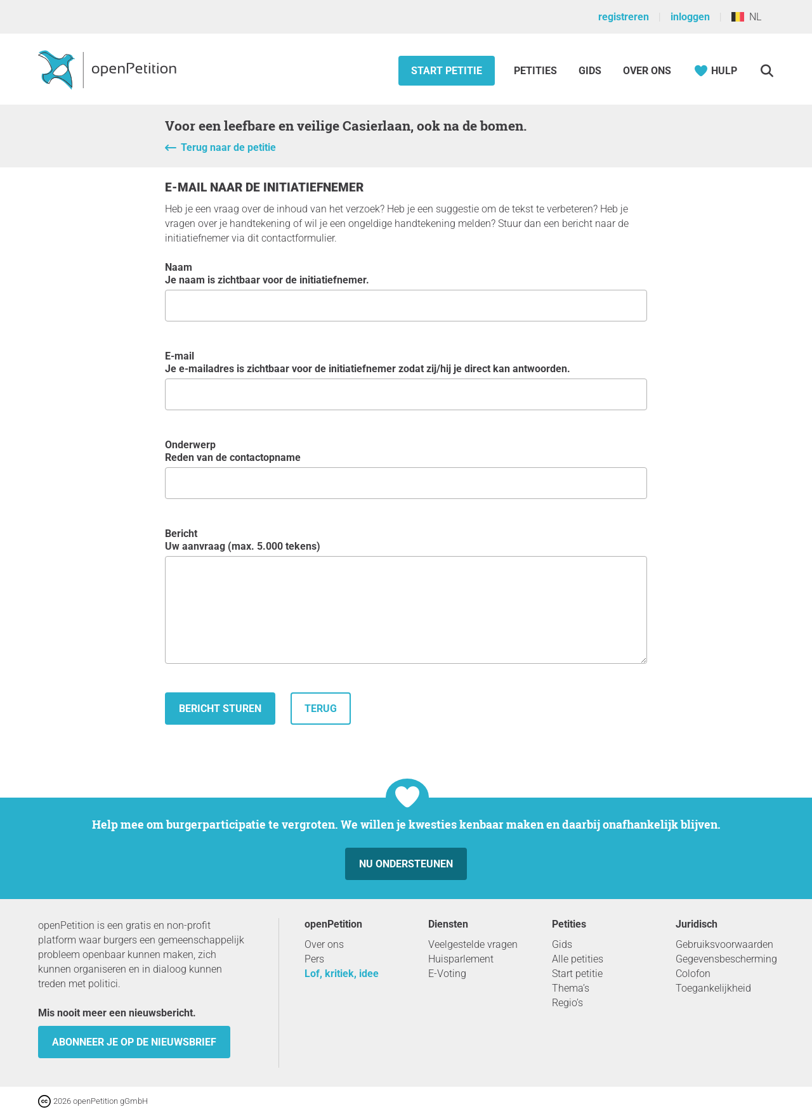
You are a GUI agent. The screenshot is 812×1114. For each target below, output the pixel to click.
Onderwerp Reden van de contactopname (406, 469)
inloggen (690, 17)
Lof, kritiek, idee (341, 974)
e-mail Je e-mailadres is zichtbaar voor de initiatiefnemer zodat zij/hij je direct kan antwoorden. (406, 380)
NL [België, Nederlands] (746, 17)
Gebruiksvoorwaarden (724, 944)
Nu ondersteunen (406, 864)
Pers (314, 959)
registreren (623, 17)
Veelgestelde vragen (473, 944)
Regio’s (567, 1003)
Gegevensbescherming (726, 959)
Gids (590, 71)
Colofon (693, 974)
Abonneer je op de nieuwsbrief (134, 1042)
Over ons (647, 71)
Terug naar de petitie (228, 147)
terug (320, 709)
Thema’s (570, 988)
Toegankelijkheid (713, 988)
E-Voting (447, 974)
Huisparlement (461, 959)
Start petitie (446, 71)
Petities (537, 71)
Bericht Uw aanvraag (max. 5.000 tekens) (406, 596)
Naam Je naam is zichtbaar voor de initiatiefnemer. (406, 291)
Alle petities (577, 959)
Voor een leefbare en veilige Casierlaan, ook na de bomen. (346, 125)
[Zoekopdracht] (767, 70)
